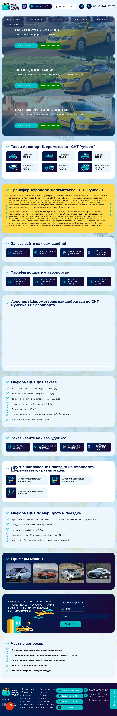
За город (44, 698)
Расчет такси (28, 704)
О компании (28, 689)
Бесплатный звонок (50, 46)
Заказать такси (26, 46)
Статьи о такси (47, 708)
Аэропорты (80, 19)
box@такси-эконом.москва (102, 700)
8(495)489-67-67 (104, 6)
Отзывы (43, 695)
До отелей (45, 701)
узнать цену (70, 624)
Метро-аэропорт (48, 704)
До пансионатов (47, 689)
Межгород (36, 19)
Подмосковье (14, 19)
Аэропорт (26, 698)
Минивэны (103, 19)
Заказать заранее (30, 708)
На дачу (13, 24)
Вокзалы (58, 19)
